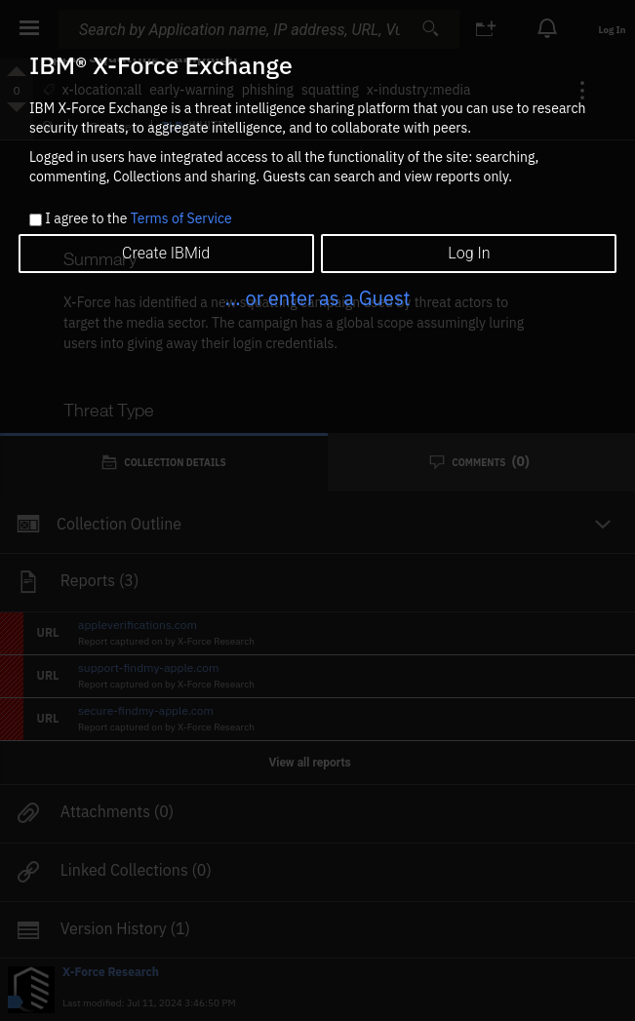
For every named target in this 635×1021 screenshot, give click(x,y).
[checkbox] (35, 220)
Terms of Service (181, 218)
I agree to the (138, 219)
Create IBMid (166, 253)
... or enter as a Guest (317, 298)
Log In (469, 253)
